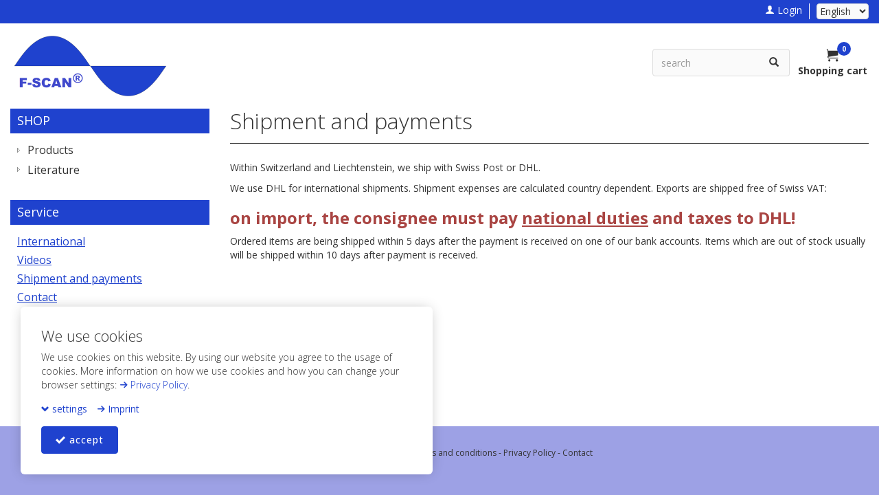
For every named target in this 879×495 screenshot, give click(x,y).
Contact (37, 297)
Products (50, 149)
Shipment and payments (79, 278)
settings (64, 408)
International (51, 241)
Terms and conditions (453, 453)
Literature (53, 169)
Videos (34, 259)
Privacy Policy (153, 384)
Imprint (118, 408)
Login (783, 9)
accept (80, 439)
